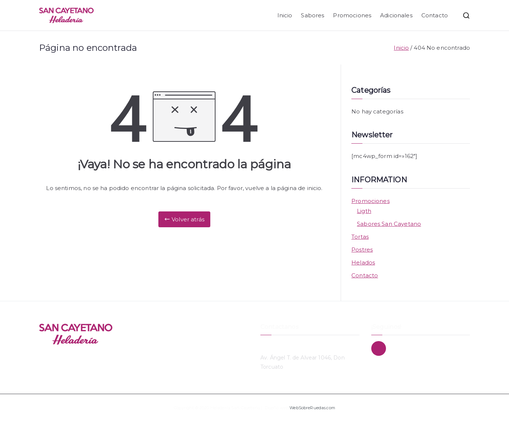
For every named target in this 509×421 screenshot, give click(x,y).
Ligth (364, 210)
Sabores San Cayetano (389, 223)
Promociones (352, 15)
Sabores (312, 15)
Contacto (434, 15)
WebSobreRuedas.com (312, 407)
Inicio (284, 15)
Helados (363, 262)
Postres (362, 249)
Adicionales (396, 15)
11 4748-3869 (277, 345)
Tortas (360, 236)
